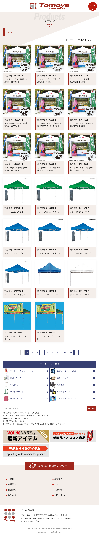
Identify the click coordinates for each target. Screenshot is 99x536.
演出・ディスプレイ (62, 378)
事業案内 (58, 479)
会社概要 (12, 490)
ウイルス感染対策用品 (63, 398)
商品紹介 (12, 484)
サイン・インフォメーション (19, 371)
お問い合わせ (60, 495)
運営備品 (57, 385)
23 (71, 352)
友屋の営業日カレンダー (52, 465)
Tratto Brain (55, 532)
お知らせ (12, 495)
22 (65, 352)
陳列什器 (11, 385)
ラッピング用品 (14, 398)
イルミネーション (61, 391)
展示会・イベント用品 (63, 371)
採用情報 (58, 490)
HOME (11, 479)
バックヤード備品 (15, 391)
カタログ (58, 484)
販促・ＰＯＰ (13, 378)
